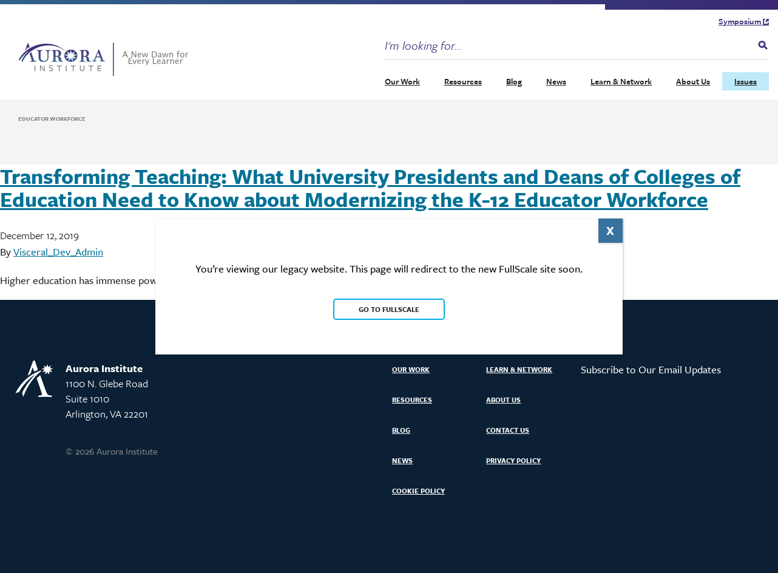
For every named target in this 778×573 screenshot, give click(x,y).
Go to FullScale (389, 309)
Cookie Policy (418, 491)
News (556, 81)
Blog (514, 81)
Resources (463, 81)
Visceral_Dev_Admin (58, 251)
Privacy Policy (513, 460)
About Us (693, 81)
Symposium (744, 21)
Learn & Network (621, 81)
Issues (745, 81)
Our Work (402, 81)
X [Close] (610, 230)
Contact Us (507, 430)
